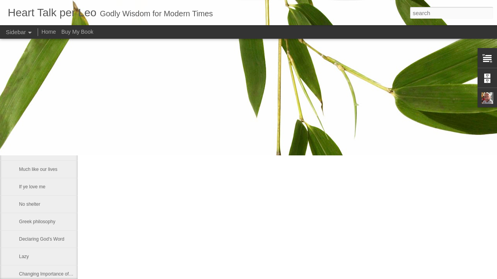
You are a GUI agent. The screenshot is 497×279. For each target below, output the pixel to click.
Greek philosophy (37, 221)
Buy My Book (77, 32)
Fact (23, 134)
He (22, 117)
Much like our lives (38, 169)
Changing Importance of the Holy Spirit (59, 274)
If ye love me (32, 186)
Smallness (29, 152)
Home (49, 32)
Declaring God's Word (41, 239)
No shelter (29, 204)
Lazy (24, 256)
